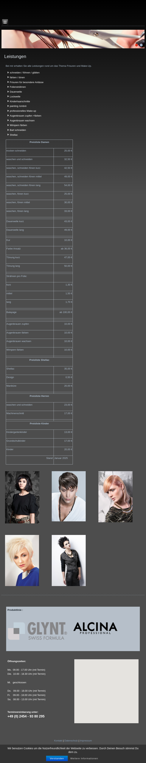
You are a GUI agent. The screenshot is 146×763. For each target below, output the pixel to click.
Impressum (86, 740)
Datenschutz (71, 740)
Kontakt (58, 740)
